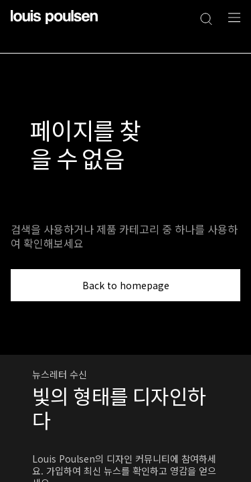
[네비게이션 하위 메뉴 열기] (230, 25)
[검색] (206, 17)
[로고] (54, 25)
